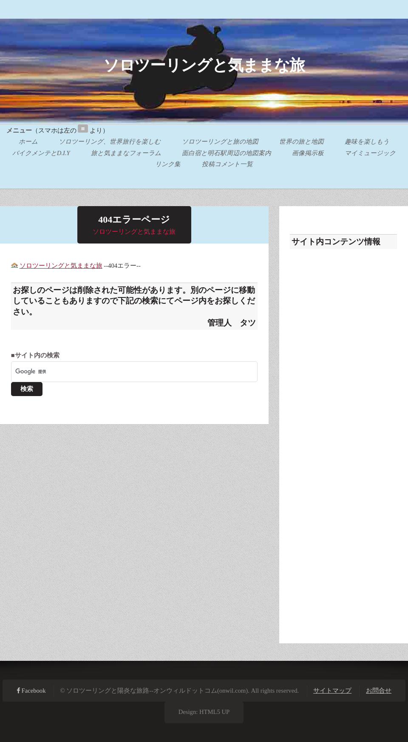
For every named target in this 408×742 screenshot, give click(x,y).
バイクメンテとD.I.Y (41, 153)
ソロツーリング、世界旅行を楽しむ (110, 142)
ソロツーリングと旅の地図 (220, 142)
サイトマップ (332, 690)
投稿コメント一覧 (227, 164)
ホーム (28, 142)
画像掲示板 (308, 153)
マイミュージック (370, 153)
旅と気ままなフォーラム (126, 153)
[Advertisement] (343, 442)
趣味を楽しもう (367, 142)
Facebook (33, 690)
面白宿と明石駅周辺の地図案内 (226, 153)
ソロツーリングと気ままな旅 (204, 65)
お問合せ (378, 690)
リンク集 (168, 164)
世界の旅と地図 (301, 142)
